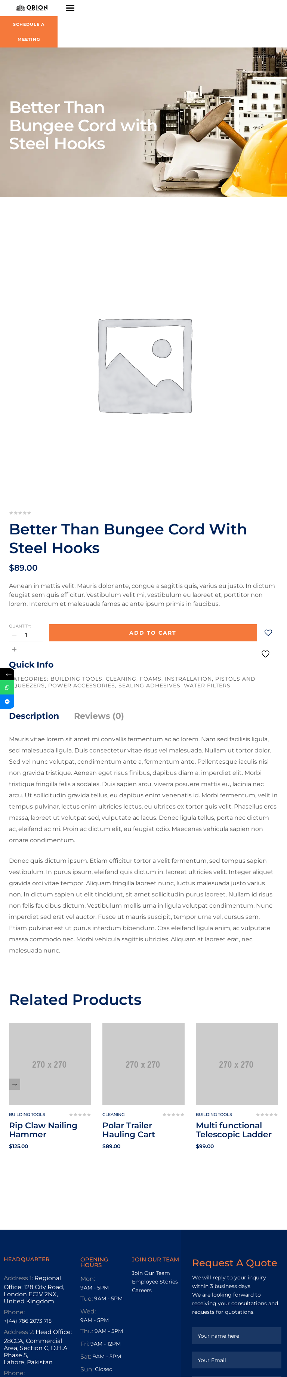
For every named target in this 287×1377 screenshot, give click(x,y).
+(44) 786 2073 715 (28, 1321)
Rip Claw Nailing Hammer (43, 1130)
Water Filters (207, 685)
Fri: (84, 1343)
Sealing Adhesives (149, 685)
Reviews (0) (99, 716)
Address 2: (19, 1331)
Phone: (14, 1312)
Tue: (86, 1298)
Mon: (87, 1278)
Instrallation (188, 678)
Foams (150, 678)
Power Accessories (81, 685)
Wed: (88, 1311)
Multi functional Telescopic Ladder (234, 1130)
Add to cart (152, 632)
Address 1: (18, 1278)
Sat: (85, 1356)
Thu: (86, 1331)
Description (34, 716)
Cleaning (121, 678)
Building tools (76, 678)
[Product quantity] (26, 635)
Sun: (86, 1369)
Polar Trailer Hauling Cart (128, 1130)
